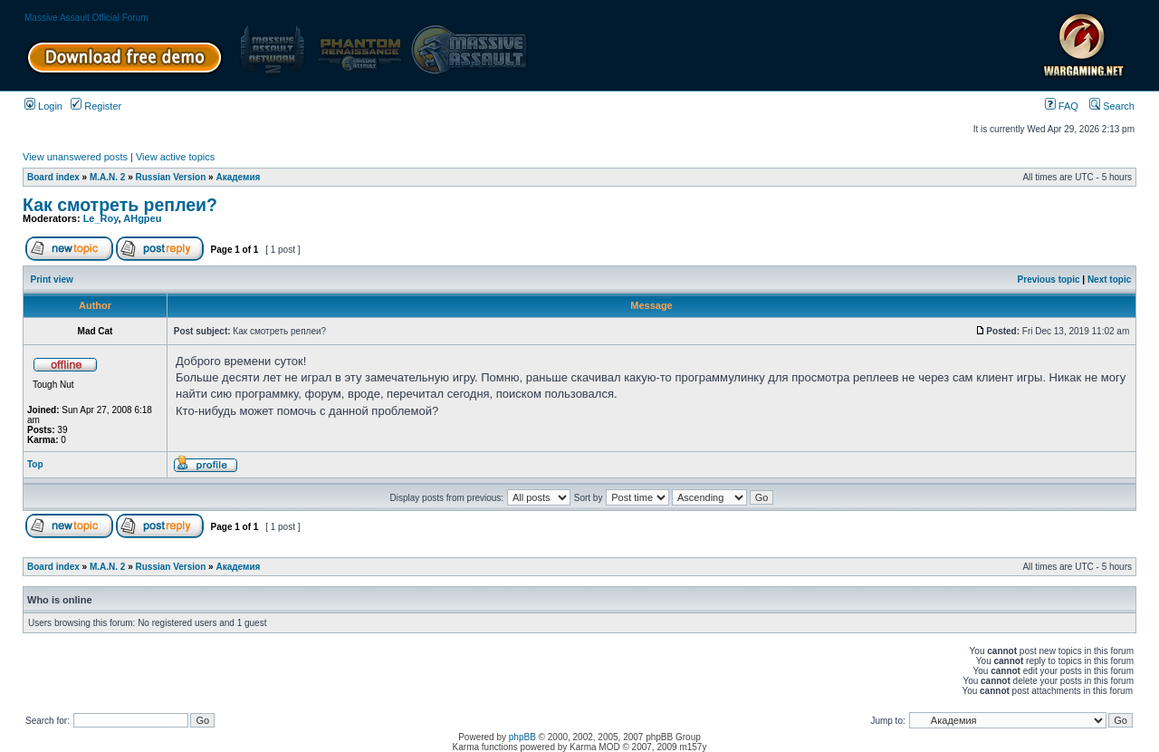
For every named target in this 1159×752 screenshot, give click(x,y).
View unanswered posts (75, 156)
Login (43, 106)
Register (96, 106)
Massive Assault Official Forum (86, 18)
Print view (52, 279)
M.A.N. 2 (107, 177)
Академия (238, 177)
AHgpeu (142, 218)
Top (35, 464)
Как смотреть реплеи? (120, 205)
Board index (53, 177)
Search (1112, 106)
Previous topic (1049, 279)
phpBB (522, 737)
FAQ (1061, 106)
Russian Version (171, 177)
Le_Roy (101, 218)
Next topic (1109, 279)
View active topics (175, 156)
